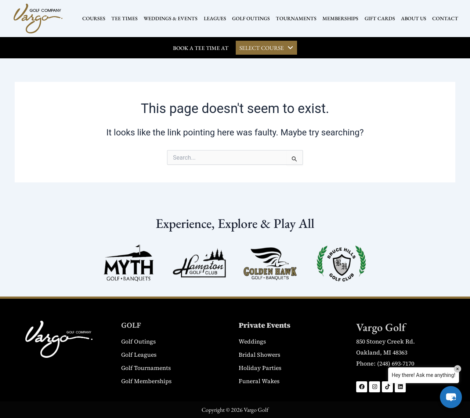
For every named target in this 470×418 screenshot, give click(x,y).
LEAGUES (216, 18)
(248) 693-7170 (395, 363)
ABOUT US (410, 18)
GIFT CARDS (377, 18)
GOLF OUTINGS (251, 18)
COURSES (97, 18)
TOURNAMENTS (295, 18)
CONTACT (442, 18)
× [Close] (457, 369)
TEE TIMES (127, 18)
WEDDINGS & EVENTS (173, 18)
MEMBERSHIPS (339, 18)
